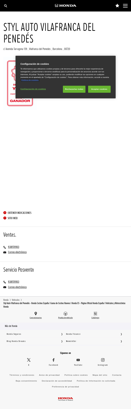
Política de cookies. (30, 80)
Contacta (116, 375)
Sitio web (11, 218)
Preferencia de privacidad (65, 387)
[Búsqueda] (5, 5)
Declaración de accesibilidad (57, 381)
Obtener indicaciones (18, 213)
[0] (117, 5)
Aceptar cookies (99, 89)
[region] (66, 77)
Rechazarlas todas (74, 89)
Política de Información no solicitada (96, 381)
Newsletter (71, 341)
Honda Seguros (14, 334)
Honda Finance (73, 334)
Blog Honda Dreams (16, 341)
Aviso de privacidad (49, 375)
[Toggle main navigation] (125, 5)
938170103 (13, 247)
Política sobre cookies (76, 375)
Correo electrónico (17, 252)
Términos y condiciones (22, 375)
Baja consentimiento (26, 381)
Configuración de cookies (33, 89)
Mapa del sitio (100, 375)
